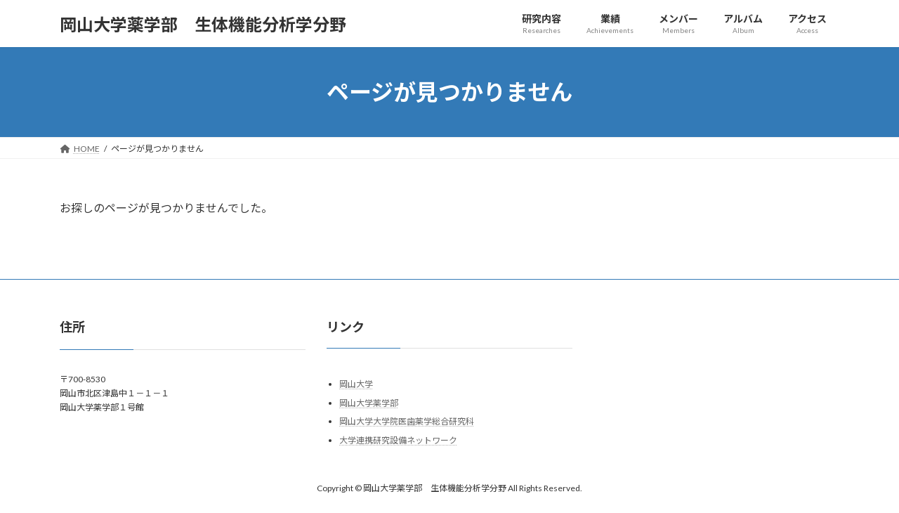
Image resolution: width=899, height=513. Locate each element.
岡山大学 (356, 384)
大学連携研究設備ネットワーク (398, 440)
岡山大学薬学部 (368, 403)
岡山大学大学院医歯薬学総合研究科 (406, 422)
